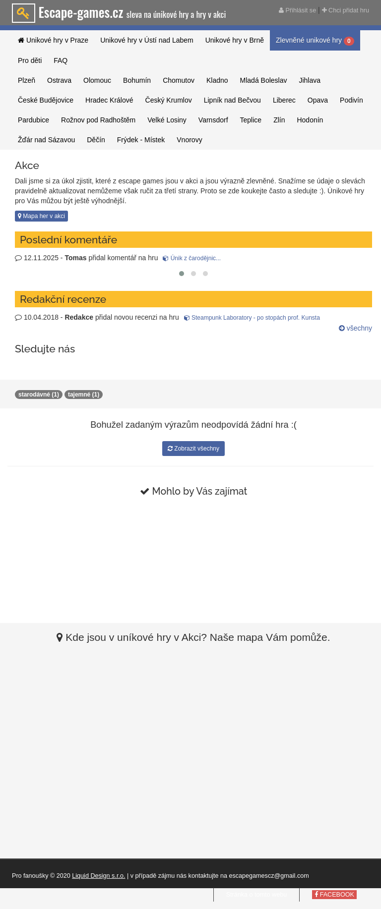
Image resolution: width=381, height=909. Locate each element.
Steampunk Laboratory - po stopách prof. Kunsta (252, 317)
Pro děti (30, 60)
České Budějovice (45, 100)
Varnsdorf (213, 120)
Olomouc (97, 80)
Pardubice (33, 120)
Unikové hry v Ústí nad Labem (146, 40)
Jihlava (309, 80)
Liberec (284, 100)
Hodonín (310, 120)
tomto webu (270, 894)
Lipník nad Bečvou (232, 100)
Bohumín (137, 80)
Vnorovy (189, 140)
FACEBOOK (334, 894)
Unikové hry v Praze (53, 40)
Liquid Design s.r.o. (98, 875)
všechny (355, 328)
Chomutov (178, 80)
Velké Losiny (167, 120)
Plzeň (26, 80)
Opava (318, 100)
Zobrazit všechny (193, 448)
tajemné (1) (83, 394)
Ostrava (59, 80)
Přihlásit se (297, 10)
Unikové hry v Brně (234, 40)
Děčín (96, 140)
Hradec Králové (109, 100)
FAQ (60, 60)
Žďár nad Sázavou (46, 140)
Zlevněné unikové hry (315, 40)
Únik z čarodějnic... (192, 258)
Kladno (217, 80)
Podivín (351, 100)
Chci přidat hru (345, 10)
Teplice (251, 120)
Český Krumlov (168, 100)
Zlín (279, 120)
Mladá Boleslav (263, 80)
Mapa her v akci (41, 216)
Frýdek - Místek (141, 140)
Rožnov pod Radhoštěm (98, 120)
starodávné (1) (38, 394)
